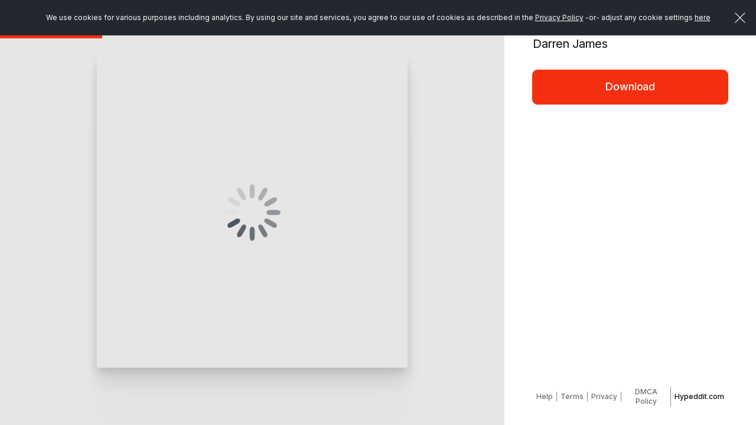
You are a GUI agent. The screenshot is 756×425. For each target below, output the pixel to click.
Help (544, 396)
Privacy (604, 396)
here (703, 17)
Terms (572, 396)
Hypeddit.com (699, 396)
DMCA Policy (646, 396)
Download (630, 86)
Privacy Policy (559, 17)
